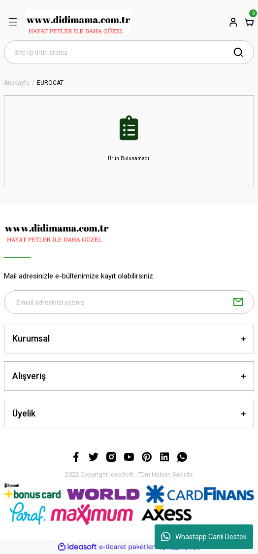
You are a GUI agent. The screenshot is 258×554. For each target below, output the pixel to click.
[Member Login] (233, 22)
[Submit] (238, 302)
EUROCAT (50, 83)
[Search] (129, 52)
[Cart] (249, 22)
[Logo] (78, 22)
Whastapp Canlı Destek (204, 536)
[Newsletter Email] (129, 302)
